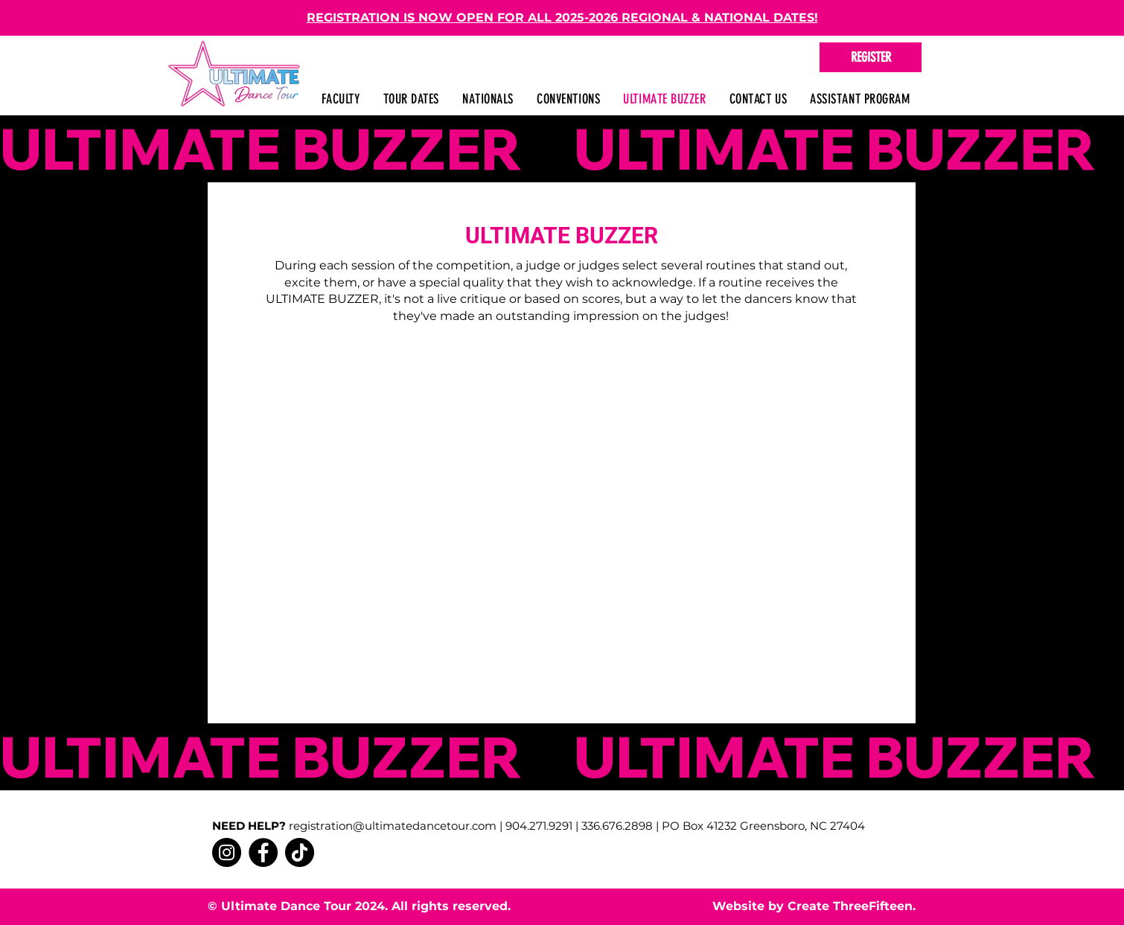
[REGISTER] (871, 57)
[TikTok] (299, 852)
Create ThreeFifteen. (852, 906)
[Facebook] (263, 852)
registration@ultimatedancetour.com (392, 826)
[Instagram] (226, 852)
